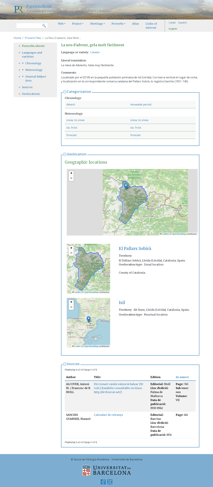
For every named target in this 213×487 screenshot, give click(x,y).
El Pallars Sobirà (135, 248)
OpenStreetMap (179, 234)
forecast (71, 135)
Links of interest (151, 25)
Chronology (33, 63)
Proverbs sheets (33, 46)
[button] (126, 186)
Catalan (95, 52)
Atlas (135, 23)
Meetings (96, 23)
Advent (70, 104)
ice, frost (71, 127)
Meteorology (33, 70)
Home (17, 38)
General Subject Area (35, 78)
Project (77, 23)
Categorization (79, 91)
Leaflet (164, 234)
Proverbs (117, 23)
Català (172, 22)
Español (182, 22)
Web (60, 23)
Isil (122, 302)
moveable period (140, 104)
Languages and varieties (32, 54)
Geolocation (77, 154)
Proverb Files (33, 38)
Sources (73, 364)
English (173, 28)
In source (182, 377)
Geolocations (31, 93)
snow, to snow (75, 120)
